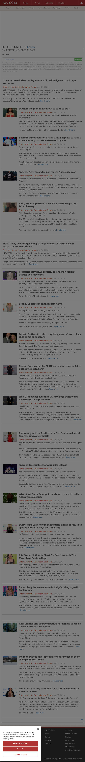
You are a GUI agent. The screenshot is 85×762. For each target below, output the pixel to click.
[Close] (38, 729)
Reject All (20, 749)
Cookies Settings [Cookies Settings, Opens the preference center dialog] (20, 754)
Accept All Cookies (20, 743)
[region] (20, 743)
